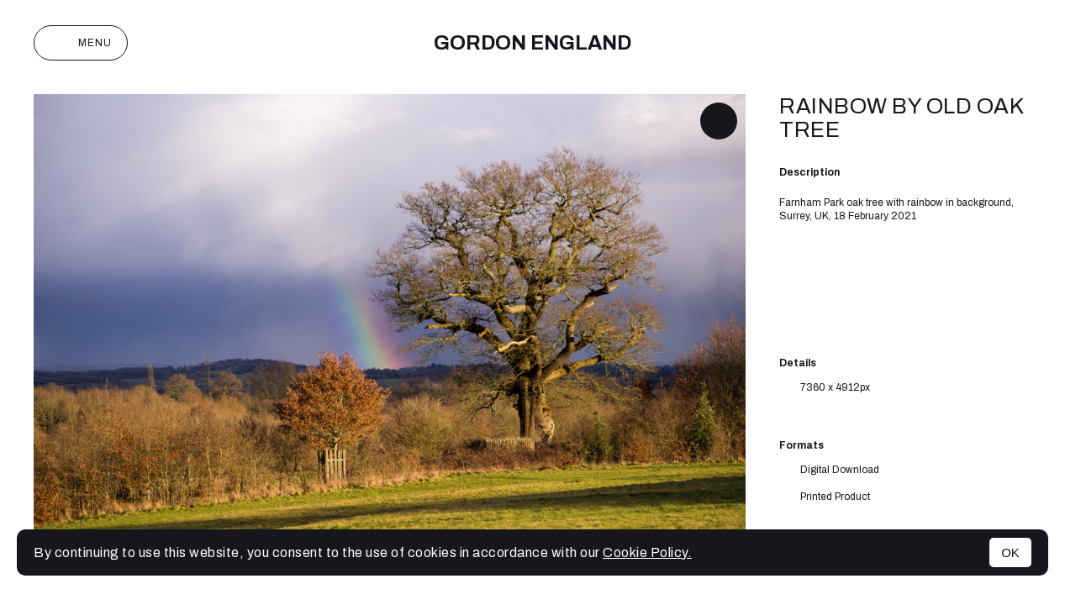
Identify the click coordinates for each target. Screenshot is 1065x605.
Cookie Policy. (647, 552)
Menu (81, 43)
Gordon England (532, 43)
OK (1010, 552)
